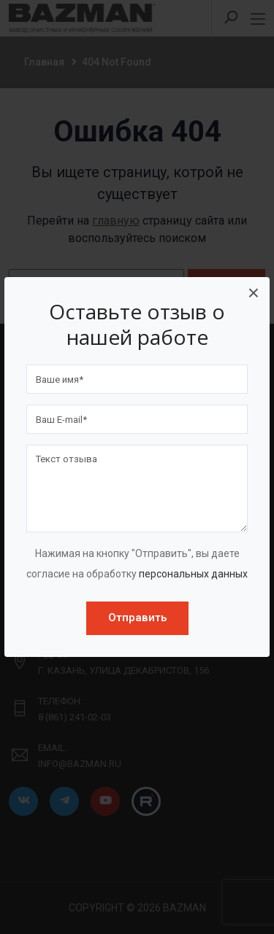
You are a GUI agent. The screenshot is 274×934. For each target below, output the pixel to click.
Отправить (137, 617)
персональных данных (193, 574)
